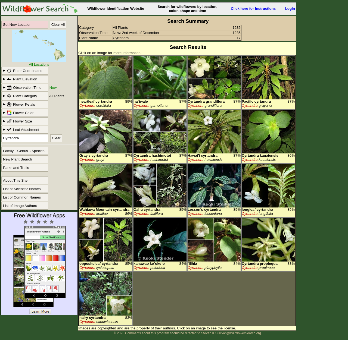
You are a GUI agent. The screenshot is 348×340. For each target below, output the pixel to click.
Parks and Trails (16, 168)
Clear (56, 138)
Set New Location (17, 25)
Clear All (58, 25)
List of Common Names (22, 197)
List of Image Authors (20, 206)
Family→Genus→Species (24, 151)
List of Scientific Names (22, 189)
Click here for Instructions (253, 9)
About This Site (15, 180)
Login (290, 9)
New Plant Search (17, 159)
